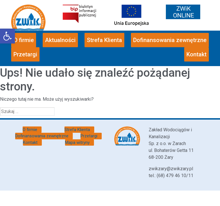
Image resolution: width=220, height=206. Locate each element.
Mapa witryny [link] (77, 142)
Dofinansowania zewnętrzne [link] (170, 40)
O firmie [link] (23, 40)
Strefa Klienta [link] (104, 40)
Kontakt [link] (196, 54)
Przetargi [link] (25, 54)
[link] (7, 36)
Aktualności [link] (60, 40)
